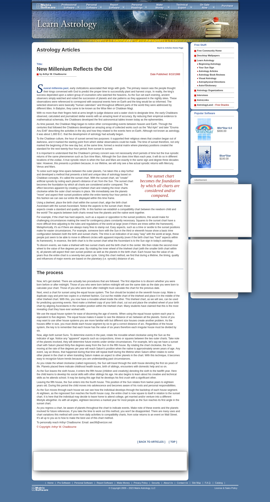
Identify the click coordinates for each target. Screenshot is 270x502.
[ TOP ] (173, 441)
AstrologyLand (213, 105)
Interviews (202, 95)
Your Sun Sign (205, 67)
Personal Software (83, 483)
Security (156, 483)
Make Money (123, 483)
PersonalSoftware (91, 6)
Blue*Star (225, 155)
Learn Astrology (205, 60)
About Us (168, 483)
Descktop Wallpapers (208, 55)
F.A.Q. (208, 483)
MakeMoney (159, 6)
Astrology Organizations (210, 90)
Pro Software (63, 483)
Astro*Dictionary (206, 85)
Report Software (105, 483)
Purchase (227, 5)
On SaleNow (204, 6)
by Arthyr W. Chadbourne (52, 74)
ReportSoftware (114, 6)
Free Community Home (209, 50)
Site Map (196, 483)
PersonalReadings (137, 6)
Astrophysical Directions (211, 82)
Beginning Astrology (209, 64)
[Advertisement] (110, 461)
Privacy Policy (141, 483)
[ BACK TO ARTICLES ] (151, 441)
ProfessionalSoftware (69, 6)
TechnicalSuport (182, 6)
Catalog (219, 483)
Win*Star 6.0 (224, 128)
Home (50, 483)
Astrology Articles (207, 71)
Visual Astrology (206, 78)
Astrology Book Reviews (211, 74)
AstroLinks (203, 100)
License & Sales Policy (226, 488)
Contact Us (182, 483)
